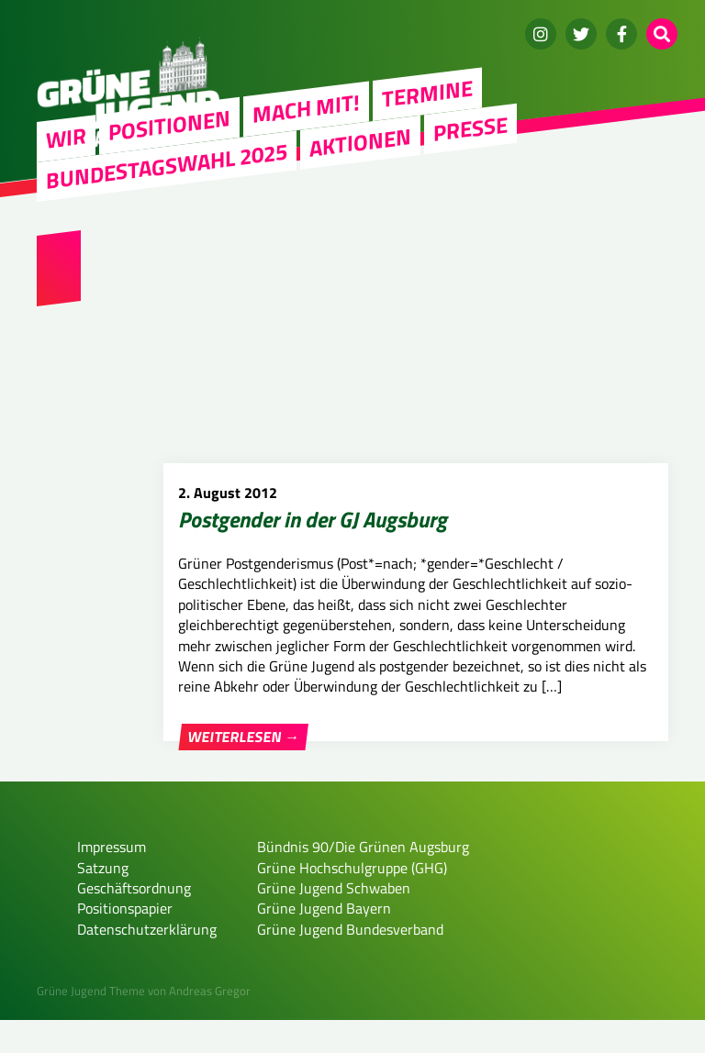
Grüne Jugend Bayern (324, 941)
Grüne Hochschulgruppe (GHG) (352, 900)
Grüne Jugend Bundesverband (350, 961)
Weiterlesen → (242, 737)
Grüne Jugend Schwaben (333, 921)
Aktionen (360, 141)
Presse (470, 127)
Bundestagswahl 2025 (166, 165)
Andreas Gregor (210, 1023)
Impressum (111, 880)
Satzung (103, 900)
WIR (66, 137)
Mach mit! (306, 108)
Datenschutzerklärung (147, 961)
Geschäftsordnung (134, 921)
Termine (427, 93)
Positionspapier (125, 941)
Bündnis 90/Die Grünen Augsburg (363, 880)
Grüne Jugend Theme (91, 1023)
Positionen (169, 125)
